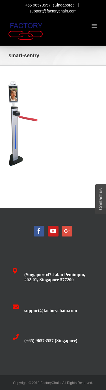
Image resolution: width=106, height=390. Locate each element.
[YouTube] (53, 231)
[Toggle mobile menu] (95, 26)
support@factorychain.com (53, 11)
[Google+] (67, 231)
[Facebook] (39, 231)
